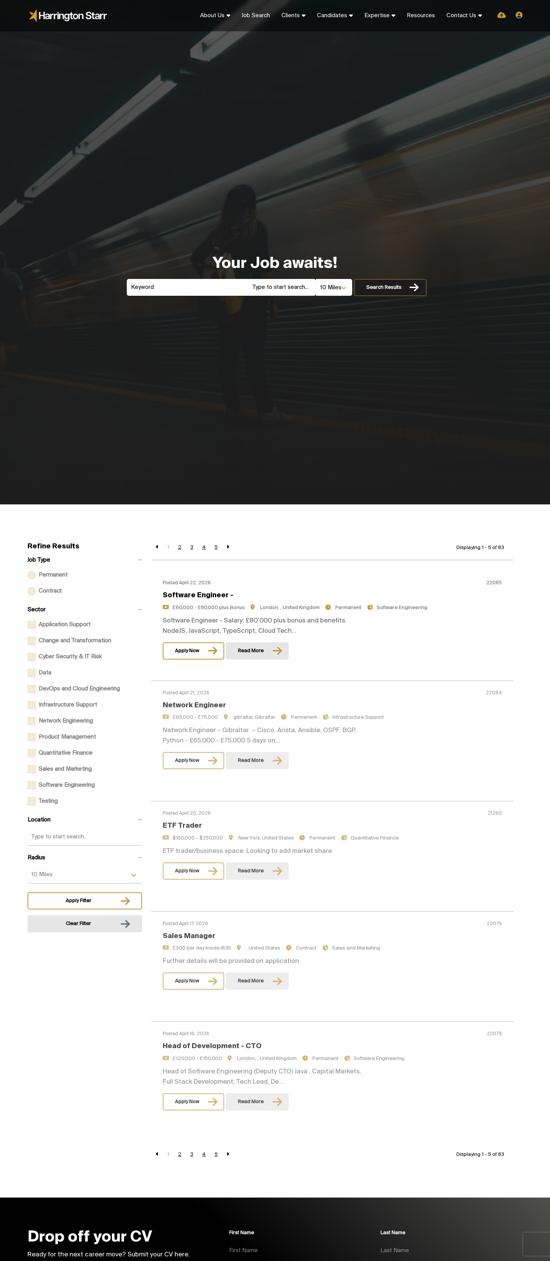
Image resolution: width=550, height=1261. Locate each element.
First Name (241, 1233)
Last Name (392, 1233)
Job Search (256, 16)
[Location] (282, 287)
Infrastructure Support (68, 705)
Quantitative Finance (65, 753)
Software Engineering (67, 785)
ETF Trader (182, 799)
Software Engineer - (198, 595)
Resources (421, 16)
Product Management (67, 737)
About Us (212, 16)
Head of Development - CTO (212, 1020)
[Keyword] (187, 287)
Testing (48, 801)
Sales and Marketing (65, 769)
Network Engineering (66, 721)
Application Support (65, 625)
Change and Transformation (75, 641)
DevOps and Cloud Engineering (79, 689)
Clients (290, 16)
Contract (50, 591)
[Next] (228, 547)
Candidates (332, 16)
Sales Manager (189, 909)
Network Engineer (194, 679)
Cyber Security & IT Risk (70, 657)
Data (45, 673)
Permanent (53, 575)
